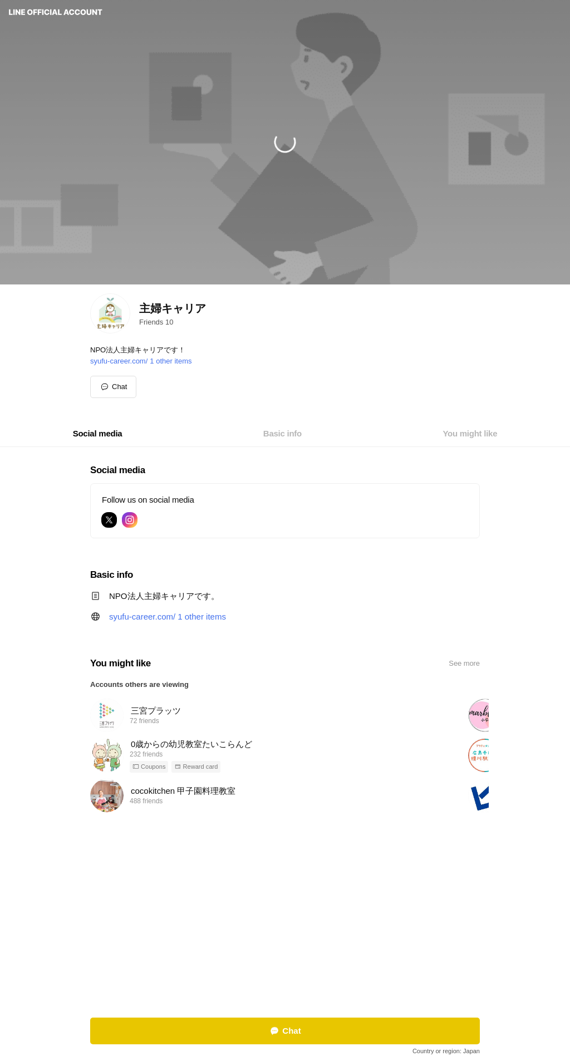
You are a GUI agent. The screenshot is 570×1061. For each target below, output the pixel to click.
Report (249, 968)
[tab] (97, 433)
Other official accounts (299, 968)
